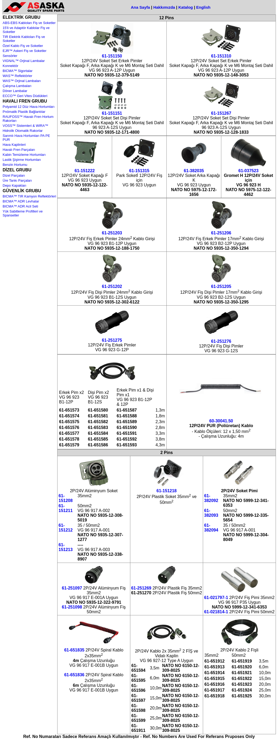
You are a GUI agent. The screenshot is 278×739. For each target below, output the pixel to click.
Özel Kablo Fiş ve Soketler (23, 46)
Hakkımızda (164, 7)
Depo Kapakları (14, 185)
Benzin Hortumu (15, 165)
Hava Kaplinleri (14, 145)
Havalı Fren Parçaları (19, 150)
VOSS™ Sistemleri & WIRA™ (25, 126)
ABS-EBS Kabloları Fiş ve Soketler (29, 23)
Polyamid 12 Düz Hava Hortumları (29, 107)
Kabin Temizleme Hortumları (24, 155)
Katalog (185, 7)
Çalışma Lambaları (17, 86)
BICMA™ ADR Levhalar (21, 201)
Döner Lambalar (15, 91)
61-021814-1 (216, 612)
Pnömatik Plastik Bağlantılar (24, 112)
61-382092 (211, 498)
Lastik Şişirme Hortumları (22, 160)
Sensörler (10, 56)
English (203, 7)
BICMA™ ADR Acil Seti (20, 206)
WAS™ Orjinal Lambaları (22, 81)
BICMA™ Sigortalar (17, 71)
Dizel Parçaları (14, 175)
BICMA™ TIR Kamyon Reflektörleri (29, 196)
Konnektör (10, 66)
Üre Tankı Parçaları (17, 180)
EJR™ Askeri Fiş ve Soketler (24, 51)
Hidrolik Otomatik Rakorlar (23, 131)
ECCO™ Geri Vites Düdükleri (25, 96)
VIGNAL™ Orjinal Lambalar (24, 61)
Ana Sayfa (140, 7)
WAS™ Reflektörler (17, 76)
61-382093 (211, 513)
